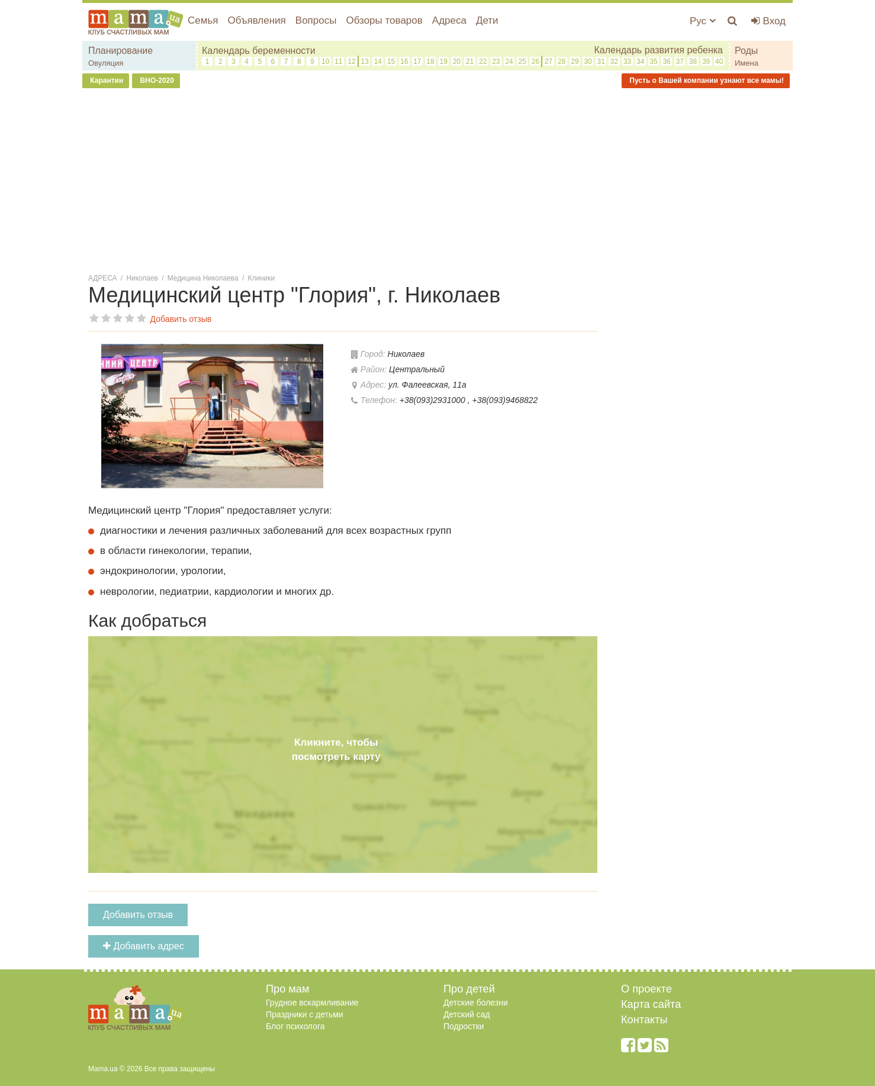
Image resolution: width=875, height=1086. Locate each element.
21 (470, 61)
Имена (746, 63)
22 (483, 61)
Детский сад (466, 1014)
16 (404, 61)
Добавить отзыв (138, 915)
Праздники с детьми (304, 1014)
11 (338, 61)
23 (496, 61)
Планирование (120, 51)
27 (548, 61)
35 (653, 61)
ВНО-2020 (156, 80)
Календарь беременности (259, 51)
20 (457, 61)
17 (417, 61)
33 (627, 61)
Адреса (449, 20)
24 (509, 61)
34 (640, 61)
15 (391, 61)
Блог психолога (295, 1026)
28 (561, 61)
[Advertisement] (437, 183)
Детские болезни (475, 1002)
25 (522, 61)
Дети (487, 20)
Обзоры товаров (384, 20)
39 (706, 61)
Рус (703, 21)
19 (444, 61)
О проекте (646, 989)
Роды (746, 51)
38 (693, 61)
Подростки (463, 1026)
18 (430, 61)
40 (719, 61)
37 (680, 61)
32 (614, 61)
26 (535, 61)
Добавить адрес (143, 946)
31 (601, 61)
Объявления (256, 20)
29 (574, 61)
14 (378, 61)
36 (666, 61)
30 (587, 61)
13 (364, 61)
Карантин (105, 80)
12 (351, 61)
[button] (326, 354)
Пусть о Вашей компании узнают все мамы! (706, 80)
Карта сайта (651, 1004)
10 (325, 61)
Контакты (644, 1020)
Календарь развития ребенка (658, 50)
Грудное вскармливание (312, 1002)
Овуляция (105, 63)
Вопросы (316, 20)
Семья (203, 20)
